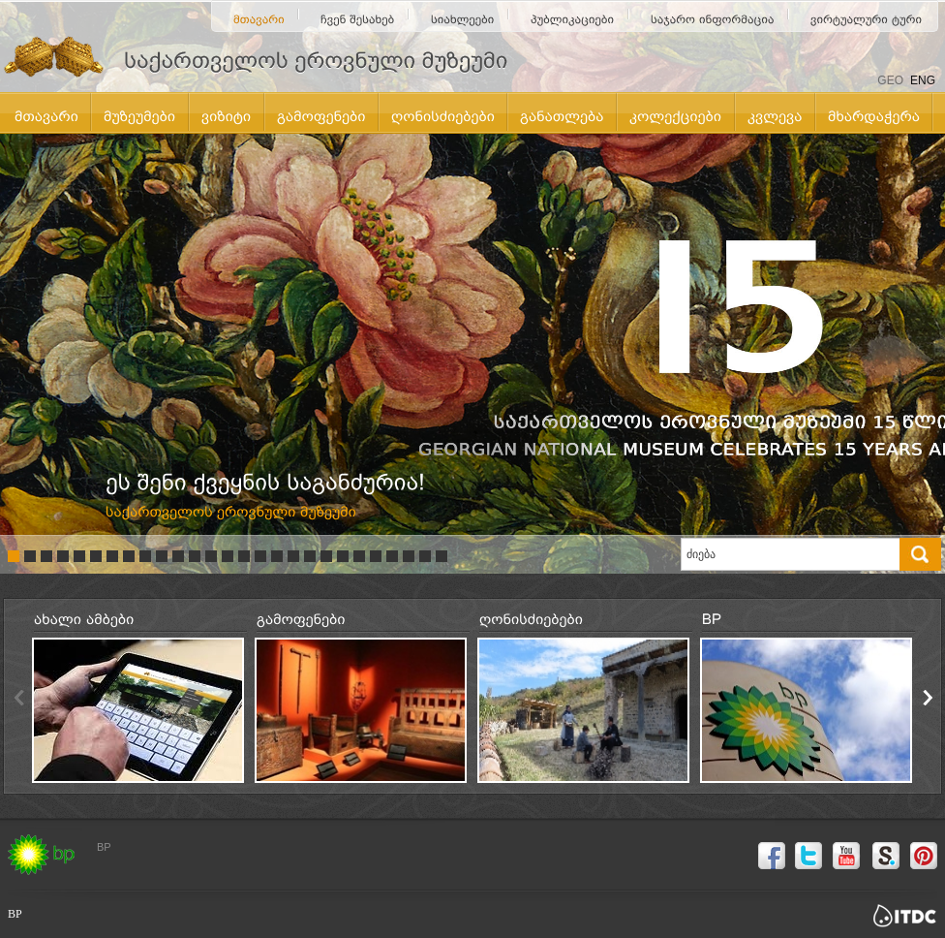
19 (310, 556)
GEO (890, 80)
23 (375, 556)
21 (343, 556)
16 (260, 556)
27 (441, 556)
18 (293, 556)
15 (244, 556)
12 (194, 556)
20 (326, 556)
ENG (922, 80)
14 (227, 556)
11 (178, 556)
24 (392, 556)
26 (425, 556)
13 (211, 556)
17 (277, 556)
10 (162, 556)
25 (408, 556)
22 (359, 556)
